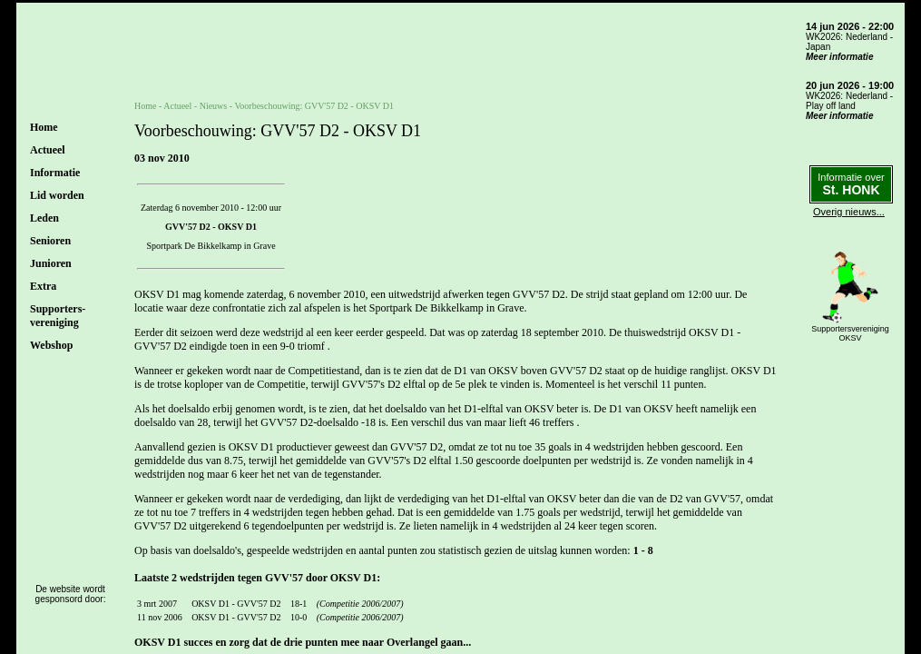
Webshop (51, 345)
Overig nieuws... (849, 211)
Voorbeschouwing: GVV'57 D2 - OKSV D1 (314, 106)
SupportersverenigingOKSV (850, 333)
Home (44, 127)
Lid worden (57, 195)
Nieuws (214, 106)
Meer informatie (839, 57)
